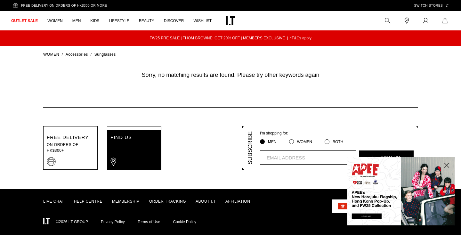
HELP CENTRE (88, 201)
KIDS (94, 21)
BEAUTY (146, 21)
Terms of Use (149, 222)
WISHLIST (202, 21)
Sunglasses (105, 54)
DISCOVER (174, 21)
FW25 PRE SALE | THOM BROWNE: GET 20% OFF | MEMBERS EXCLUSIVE (217, 38)
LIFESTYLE (119, 21)
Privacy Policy (113, 222)
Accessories (77, 54)
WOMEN (54, 21)
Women (51, 54)
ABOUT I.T (206, 201)
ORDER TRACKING (167, 201)
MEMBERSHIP (126, 201)
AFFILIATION (237, 201)
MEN (76, 21)
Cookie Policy (184, 222)
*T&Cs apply (300, 38)
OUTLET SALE (24, 21)
